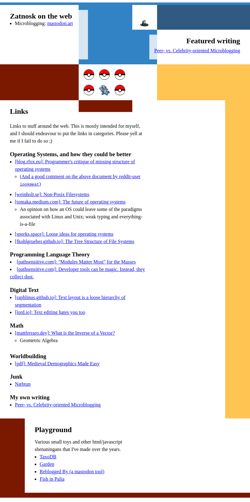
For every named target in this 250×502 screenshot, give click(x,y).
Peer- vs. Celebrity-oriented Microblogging (197, 50)
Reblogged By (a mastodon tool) (72, 471)
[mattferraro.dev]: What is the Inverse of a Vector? (65, 332)
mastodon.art (60, 23)
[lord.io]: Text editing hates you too (50, 311)
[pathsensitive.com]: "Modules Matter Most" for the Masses (76, 261)
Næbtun (23, 383)
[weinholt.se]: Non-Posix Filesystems (52, 193)
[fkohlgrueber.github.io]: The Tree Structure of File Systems (74, 240)
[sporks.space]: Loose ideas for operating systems (64, 233)
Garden (47, 463)
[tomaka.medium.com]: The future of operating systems (70, 201)
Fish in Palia (52, 478)
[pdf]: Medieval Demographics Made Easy (57, 363)
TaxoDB (48, 456)
